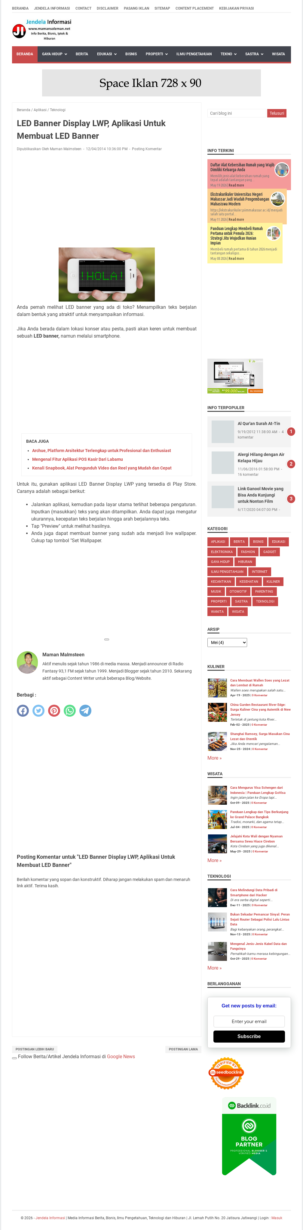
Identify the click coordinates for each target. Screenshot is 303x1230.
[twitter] (38, 711)
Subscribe (249, 1036)
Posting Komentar (147, 149)
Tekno (226, 54)
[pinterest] (54, 711)
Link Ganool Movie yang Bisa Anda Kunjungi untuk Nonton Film (260, 495)
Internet (260, 572)
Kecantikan (221, 582)
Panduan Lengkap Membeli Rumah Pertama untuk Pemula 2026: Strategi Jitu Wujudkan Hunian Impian (236, 235)
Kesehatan (249, 582)
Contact (83, 8)
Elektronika (222, 552)
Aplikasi (218, 542)
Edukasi (104, 54)
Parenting (264, 592)
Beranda (20, 8)
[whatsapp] (70, 711)
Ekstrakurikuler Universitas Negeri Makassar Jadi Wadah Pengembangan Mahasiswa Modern (239, 199)
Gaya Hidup (52, 54)
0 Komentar (260, 695)
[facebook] (23, 711)
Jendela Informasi (52, 8)
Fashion (248, 552)
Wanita (217, 612)
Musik (216, 592)
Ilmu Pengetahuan (194, 54)
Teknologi (265, 601)
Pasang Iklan (136, 8)
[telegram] (85, 711)
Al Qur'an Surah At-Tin (259, 423)
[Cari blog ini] (236, 113)
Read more (236, 185)
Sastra (252, 54)
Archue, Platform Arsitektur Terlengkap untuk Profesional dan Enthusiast (101, 450)
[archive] (227, 642)
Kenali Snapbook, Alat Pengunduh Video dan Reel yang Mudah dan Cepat (102, 468)
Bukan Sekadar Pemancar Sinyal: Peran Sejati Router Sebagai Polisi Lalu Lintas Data (260, 919)
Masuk (276, 1218)
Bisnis (131, 54)
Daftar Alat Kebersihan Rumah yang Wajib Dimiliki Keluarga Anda (242, 167)
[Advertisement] (106, 201)
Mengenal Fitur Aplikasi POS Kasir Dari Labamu (77, 459)
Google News (121, 1056)
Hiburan (245, 562)
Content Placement (195, 8)
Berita (82, 54)
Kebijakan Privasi (236, 8)
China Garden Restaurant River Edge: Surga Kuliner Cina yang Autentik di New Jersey (260, 710)
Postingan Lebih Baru (35, 1049)
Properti (154, 54)
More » (214, 758)
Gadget (269, 552)
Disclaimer (107, 8)
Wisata (278, 54)
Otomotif (238, 592)
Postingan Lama (183, 1049)
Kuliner (273, 582)
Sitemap (162, 8)
